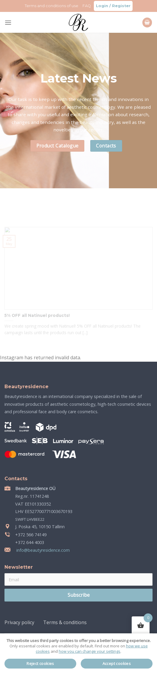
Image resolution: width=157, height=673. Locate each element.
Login (102, 6)
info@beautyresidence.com (42, 550)
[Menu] (8, 22)
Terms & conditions (65, 622)
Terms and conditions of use (51, 6)
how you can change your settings (89, 651)
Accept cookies (116, 663)
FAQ (87, 6)
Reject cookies (40, 663)
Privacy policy (19, 622)
